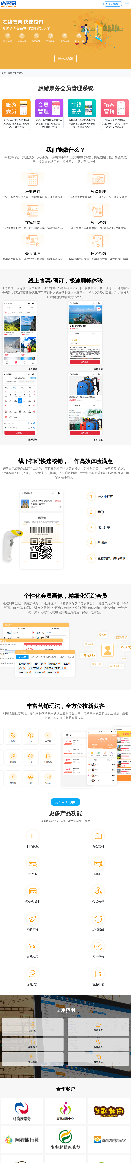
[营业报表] (98, 976)
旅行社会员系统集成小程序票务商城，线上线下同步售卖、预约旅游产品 (82, 123)
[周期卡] (98, 866)
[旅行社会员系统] (82, 108)
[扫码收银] (33, 838)
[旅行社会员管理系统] (16, 108)
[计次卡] (33, 866)
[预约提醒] (98, 921)
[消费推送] (33, 921)
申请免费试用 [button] (112, 3)
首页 (10, 72)
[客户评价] (98, 949)
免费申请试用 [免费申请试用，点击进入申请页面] (65, 802)
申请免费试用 (65, 58)
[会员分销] (98, 893)
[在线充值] (33, 949)
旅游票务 (18, 72)
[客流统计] (33, 976)
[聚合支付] (98, 838)
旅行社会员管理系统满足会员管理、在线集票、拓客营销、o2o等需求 (16, 123)
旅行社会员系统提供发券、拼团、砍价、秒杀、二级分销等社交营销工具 (115, 123)
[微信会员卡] (33, 893)
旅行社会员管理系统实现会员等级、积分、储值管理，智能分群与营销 (49, 123)
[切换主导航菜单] (126, 4)
